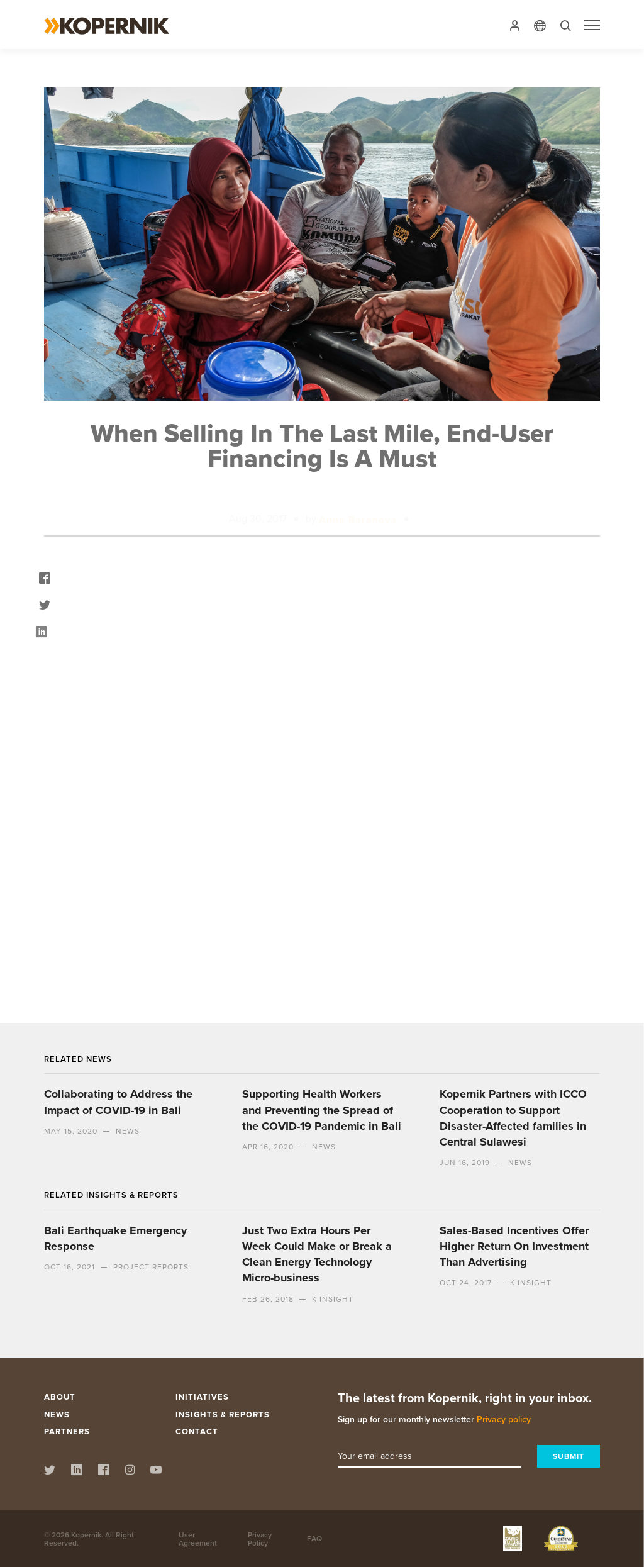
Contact (196, 1431)
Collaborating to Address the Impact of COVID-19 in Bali (118, 1102)
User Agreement (198, 1538)
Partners (67, 1431)
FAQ (314, 1538)
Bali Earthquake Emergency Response (115, 1238)
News (57, 1414)
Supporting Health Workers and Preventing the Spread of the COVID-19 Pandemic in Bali (321, 1110)
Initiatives (202, 1397)
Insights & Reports (222, 1414)
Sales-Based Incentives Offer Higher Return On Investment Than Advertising (514, 1246)
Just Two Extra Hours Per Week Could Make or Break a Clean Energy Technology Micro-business (317, 1254)
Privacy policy (504, 1419)
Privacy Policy (260, 1538)
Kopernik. (87, 1534)
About (59, 1397)
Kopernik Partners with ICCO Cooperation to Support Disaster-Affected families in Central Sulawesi (513, 1118)
